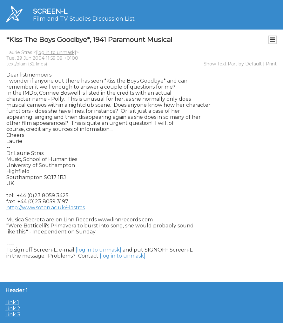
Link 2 (12, 309)
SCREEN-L (50, 11)
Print (271, 64)
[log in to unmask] (56, 52)
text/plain (16, 64)
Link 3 (12, 315)
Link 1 (12, 302)
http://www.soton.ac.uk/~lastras (45, 208)
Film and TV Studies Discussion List (84, 18)
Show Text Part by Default (233, 64)
